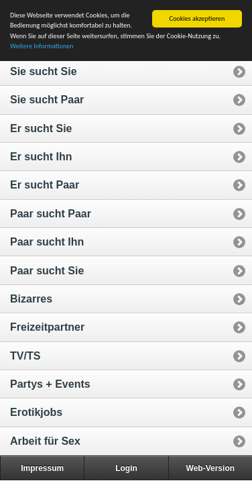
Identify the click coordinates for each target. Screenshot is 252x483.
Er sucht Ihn (41, 156)
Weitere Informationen (42, 46)
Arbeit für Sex (45, 441)
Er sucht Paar (44, 185)
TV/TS (25, 356)
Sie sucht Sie (43, 71)
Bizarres (31, 299)
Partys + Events (50, 384)
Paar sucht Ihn (47, 242)
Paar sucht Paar (50, 213)
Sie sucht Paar (47, 99)
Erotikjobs (36, 412)
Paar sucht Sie (47, 270)
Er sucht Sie (41, 128)
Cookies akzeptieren (197, 18)
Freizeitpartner (47, 327)
